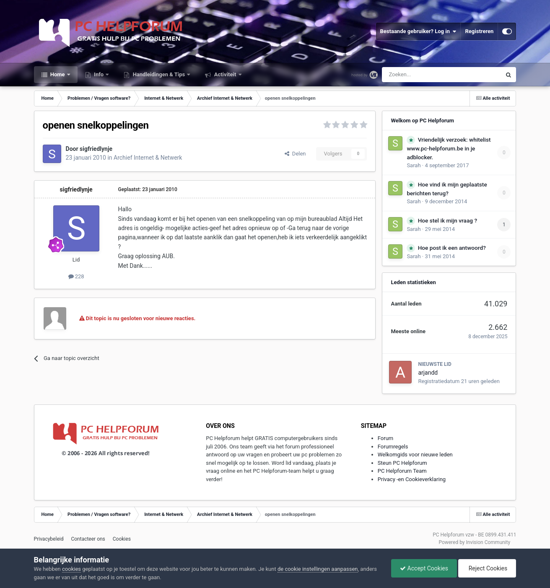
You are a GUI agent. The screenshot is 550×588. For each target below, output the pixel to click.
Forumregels (393, 446)
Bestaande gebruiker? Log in (418, 31)
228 (76, 276)
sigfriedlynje (96, 148)
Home (57, 74)
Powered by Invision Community (474, 542)
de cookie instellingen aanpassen (318, 569)
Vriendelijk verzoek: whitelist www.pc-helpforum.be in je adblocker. (448, 148)
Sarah (413, 165)
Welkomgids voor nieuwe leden (415, 454)
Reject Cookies (487, 568)
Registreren (479, 31)
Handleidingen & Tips (158, 74)
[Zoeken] (424, 74)
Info (99, 74)
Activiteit (225, 74)
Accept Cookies (424, 568)
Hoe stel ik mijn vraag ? (447, 220)
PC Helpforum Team (402, 471)
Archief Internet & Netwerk (148, 157)
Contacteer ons (88, 539)
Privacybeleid (49, 539)
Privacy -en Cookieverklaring (412, 479)
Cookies (122, 539)
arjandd (428, 372)
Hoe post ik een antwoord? (452, 247)
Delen (295, 153)
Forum (385, 438)
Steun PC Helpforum (402, 463)
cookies (71, 569)
